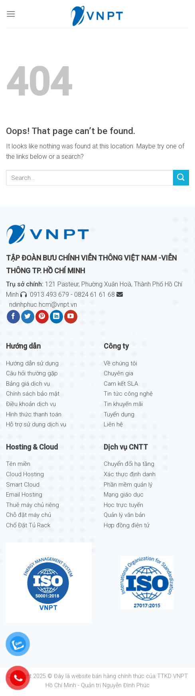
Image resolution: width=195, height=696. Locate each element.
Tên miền (18, 463)
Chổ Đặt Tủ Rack (28, 525)
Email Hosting (24, 494)
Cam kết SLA (121, 383)
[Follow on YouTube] (70, 316)
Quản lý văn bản (124, 515)
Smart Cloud (22, 484)
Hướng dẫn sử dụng (32, 363)
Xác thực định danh (130, 474)
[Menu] (11, 14)
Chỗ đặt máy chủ (28, 515)
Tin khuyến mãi (123, 404)
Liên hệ (113, 424)
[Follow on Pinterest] (42, 316)
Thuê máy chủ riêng (32, 505)
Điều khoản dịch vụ (31, 404)
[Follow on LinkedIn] (56, 316)
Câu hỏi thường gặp (32, 373)
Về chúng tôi (120, 363)
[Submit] (181, 177)
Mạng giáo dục (124, 494)
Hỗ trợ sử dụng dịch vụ (36, 424)
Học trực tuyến (123, 505)
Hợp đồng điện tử (127, 525)
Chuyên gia (118, 373)
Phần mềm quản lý (128, 484)
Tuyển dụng (119, 414)
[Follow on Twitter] (27, 316)
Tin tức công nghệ (128, 393)
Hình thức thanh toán (33, 414)
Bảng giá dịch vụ (28, 383)
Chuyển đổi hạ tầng (129, 463)
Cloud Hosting (25, 474)
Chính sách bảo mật (32, 393)
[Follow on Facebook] (13, 316)
